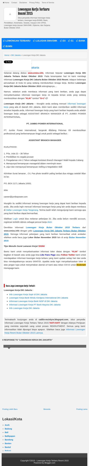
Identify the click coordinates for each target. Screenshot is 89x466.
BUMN (7, 46)
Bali (6, 432)
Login (15, 218)
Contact (14, 3)
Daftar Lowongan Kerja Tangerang (22, 210)
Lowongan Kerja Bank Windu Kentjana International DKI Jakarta (38, 298)
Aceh (7, 425)
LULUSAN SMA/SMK (45, 41)
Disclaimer (23, 3)
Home (6, 3)
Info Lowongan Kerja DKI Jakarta (24, 308)
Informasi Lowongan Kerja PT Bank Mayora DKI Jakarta (35, 304)
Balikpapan (10, 436)
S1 (71, 41)
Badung (8, 429)
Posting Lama (81, 409)
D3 (63, 41)
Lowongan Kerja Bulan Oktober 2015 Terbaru (53, 227)
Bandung (9, 440)
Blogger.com (49, 463)
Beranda (47, 409)
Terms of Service (48, 3)
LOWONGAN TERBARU (16, 41)
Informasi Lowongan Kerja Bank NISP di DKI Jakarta (33, 301)
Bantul (8, 447)
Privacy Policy (34, 3)
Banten (8, 443)
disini (49, 222)
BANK (80, 41)
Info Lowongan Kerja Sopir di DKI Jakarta (28, 294)
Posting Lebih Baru (10, 409)
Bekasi (8, 451)
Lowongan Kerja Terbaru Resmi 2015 (53, 460)
